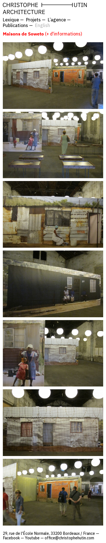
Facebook (11, 537)
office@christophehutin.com (69, 537)
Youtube (32, 537)
